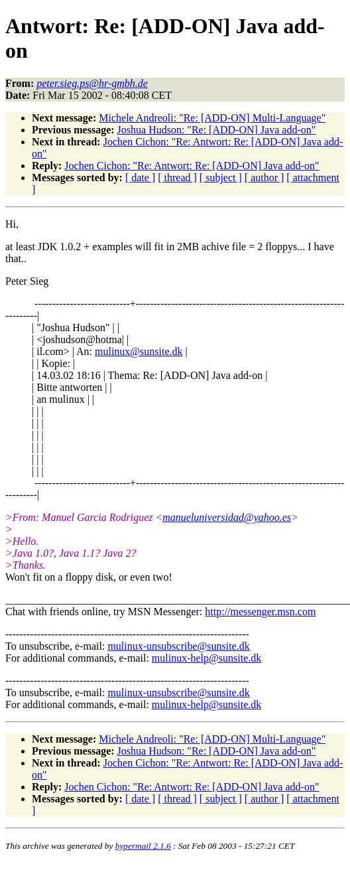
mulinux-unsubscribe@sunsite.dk (178, 646)
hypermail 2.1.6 (143, 846)
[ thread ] (177, 177)
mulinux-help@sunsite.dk (206, 658)
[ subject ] (221, 177)
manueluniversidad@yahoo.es (226, 517)
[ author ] (264, 177)
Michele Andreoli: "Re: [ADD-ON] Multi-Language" (212, 117)
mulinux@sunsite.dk (139, 351)
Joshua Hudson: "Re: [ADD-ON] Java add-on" (216, 129)
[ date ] (140, 177)
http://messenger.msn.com (260, 611)
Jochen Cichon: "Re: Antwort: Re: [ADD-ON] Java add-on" (191, 165)
